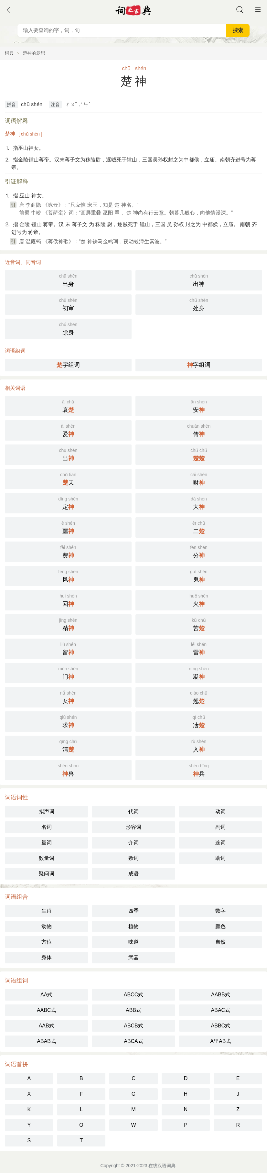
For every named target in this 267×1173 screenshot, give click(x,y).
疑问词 (46, 873)
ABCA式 (133, 1041)
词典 (9, 53)
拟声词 (46, 811)
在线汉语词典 (162, 1165)
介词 (133, 842)
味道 (133, 942)
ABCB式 (133, 1025)
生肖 (46, 911)
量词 (46, 842)
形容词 (133, 827)
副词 (220, 827)
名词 (46, 827)
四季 (133, 911)
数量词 (46, 858)
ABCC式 (133, 994)
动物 (46, 926)
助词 (220, 858)
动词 (220, 811)
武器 (133, 957)
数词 (133, 858)
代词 (133, 811)
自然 (220, 942)
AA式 (46, 994)
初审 (68, 304)
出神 (199, 279)
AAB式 (46, 1025)
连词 (220, 842)
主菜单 (258, 9)
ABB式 (133, 1010)
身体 (46, 957)
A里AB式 (220, 1041)
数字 (220, 911)
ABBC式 (220, 1025)
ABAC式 (220, 1010)
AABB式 (220, 994)
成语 (133, 873)
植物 (133, 926)
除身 (68, 328)
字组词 (68, 365)
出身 (68, 279)
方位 (46, 942)
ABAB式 (46, 1041)
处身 (199, 304)
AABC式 (46, 1010)
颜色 (220, 926)
